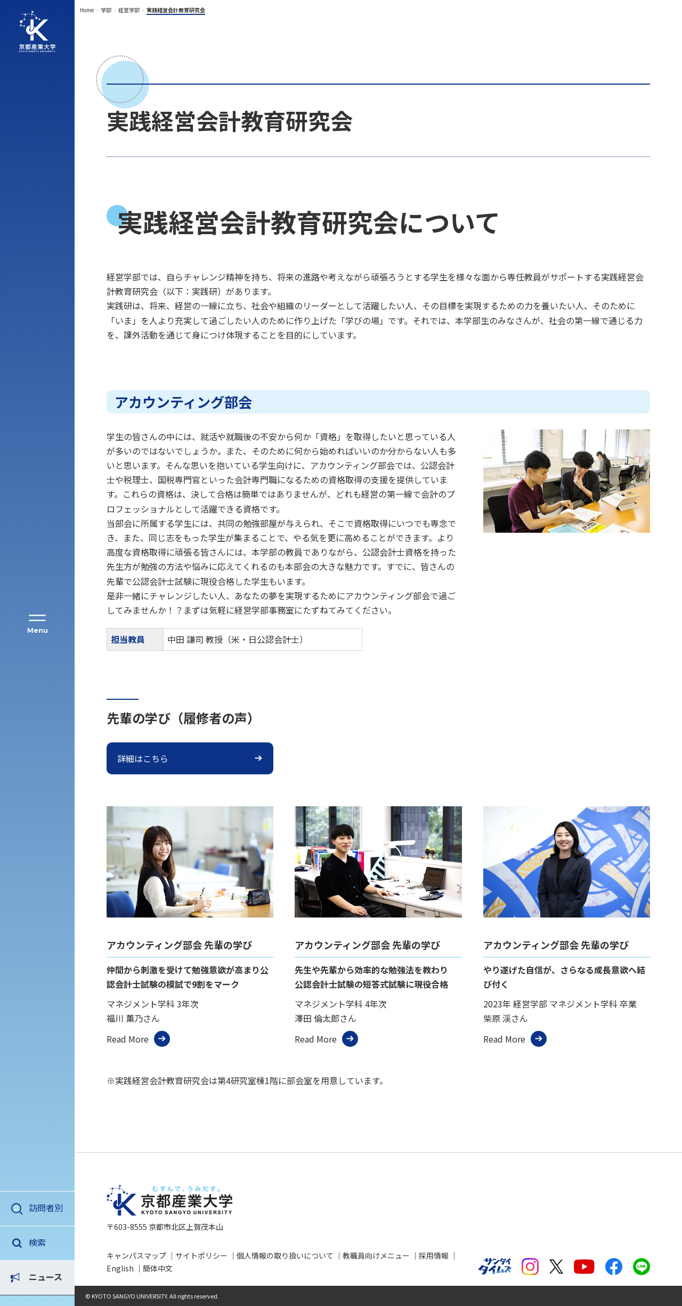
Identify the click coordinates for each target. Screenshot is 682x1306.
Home (87, 10)
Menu (37, 630)
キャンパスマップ (136, 1255)
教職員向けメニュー (376, 1255)
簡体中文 (158, 1268)
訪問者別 (46, 1207)
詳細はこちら (142, 758)
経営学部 (129, 10)
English (120, 1268)
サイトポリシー (201, 1255)
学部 (106, 10)
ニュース (45, 1242)
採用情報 (434, 1255)
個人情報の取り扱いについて (285, 1255)
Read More (128, 1038)
